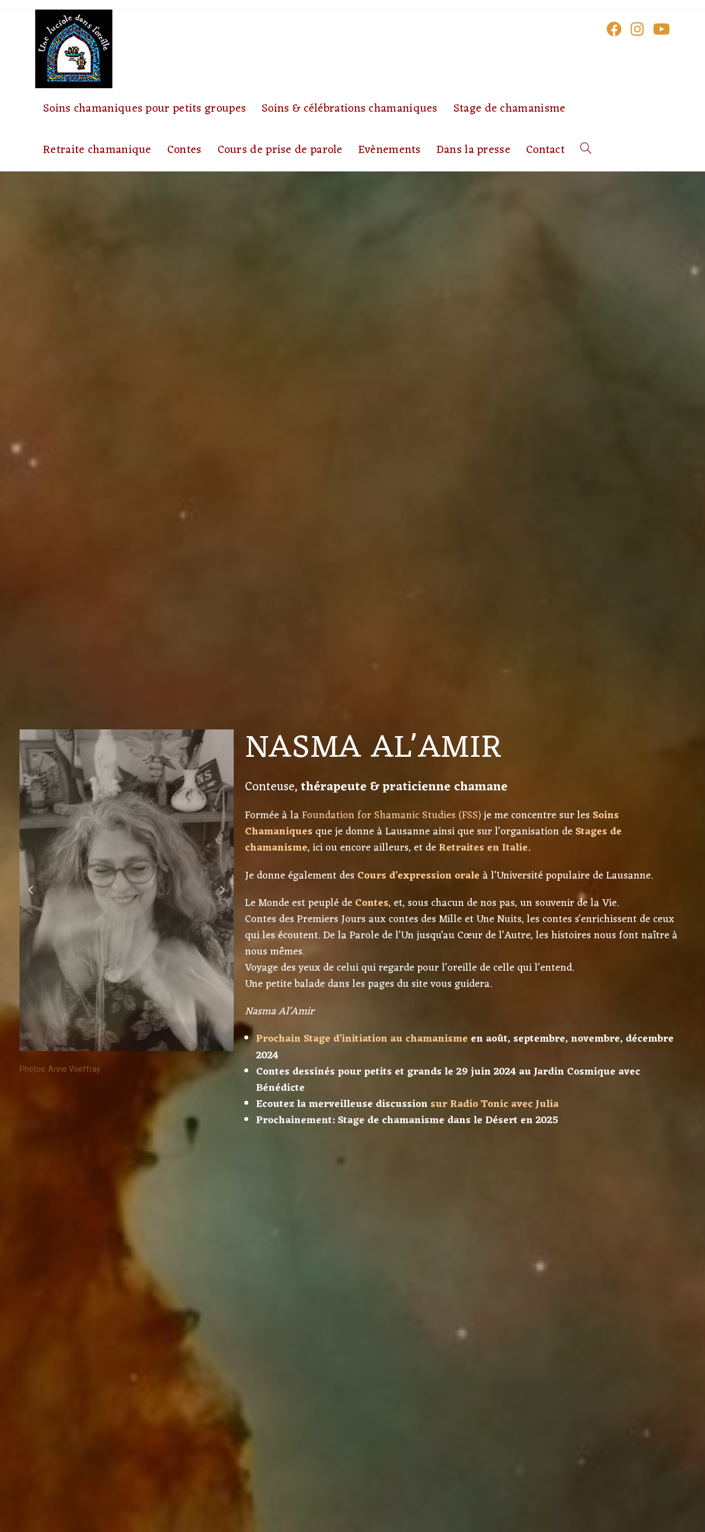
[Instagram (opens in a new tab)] (637, 28)
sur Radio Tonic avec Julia (494, 1104)
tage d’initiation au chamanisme (388, 1039)
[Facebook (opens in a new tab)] (614, 28)
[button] (30, 890)
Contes (372, 903)
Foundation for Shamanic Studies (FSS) (391, 815)
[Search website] (585, 150)
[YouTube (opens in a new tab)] (661, 28)
